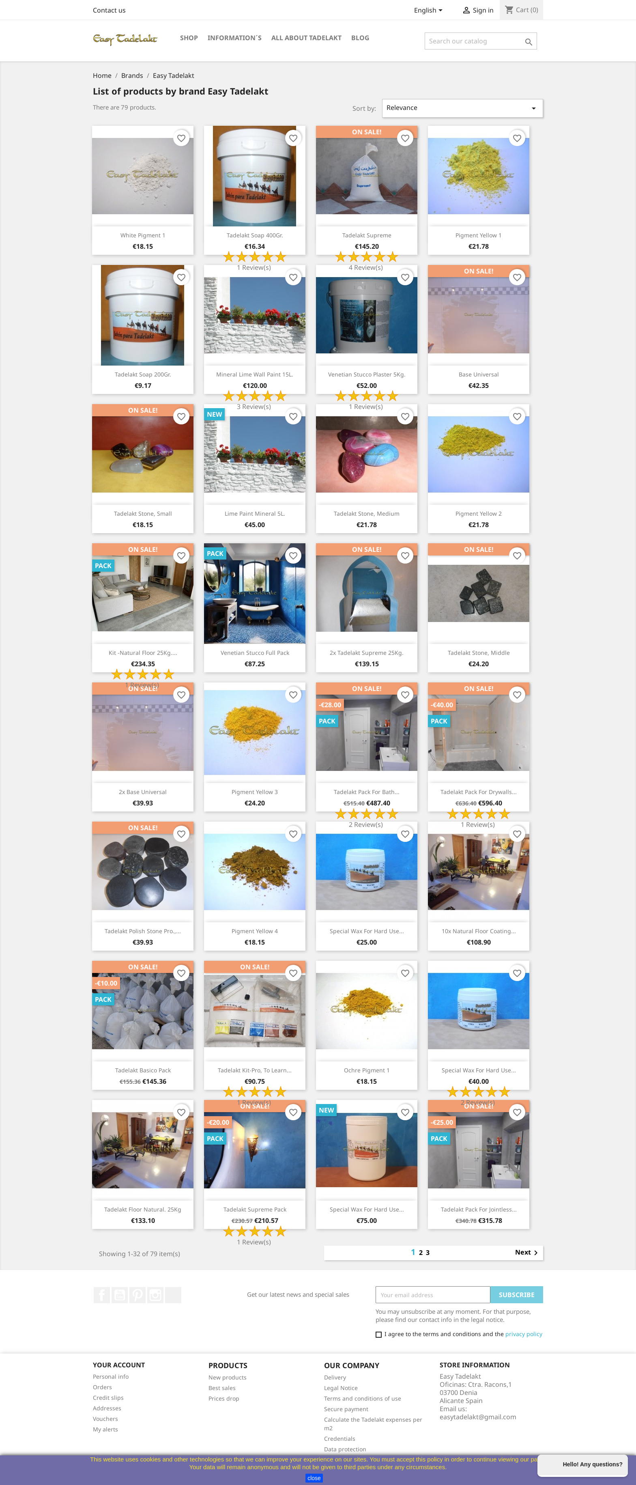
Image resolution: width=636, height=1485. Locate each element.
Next (528, 1253)
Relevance (463, 108)
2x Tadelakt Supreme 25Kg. (367, 652)
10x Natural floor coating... (479, 931)
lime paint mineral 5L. (255, 513)
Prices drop (223, 1398)
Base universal (479, 374)
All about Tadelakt (306, 37)
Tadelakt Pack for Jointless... (479, 1209)
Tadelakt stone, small (143, 513)
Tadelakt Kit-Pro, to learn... (255, 1070)
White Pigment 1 (142, 235)
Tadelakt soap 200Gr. (143, 374)
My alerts (105, 1429)
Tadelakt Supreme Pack (254, 1209)
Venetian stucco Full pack (255, 652)
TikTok (173, 1295)
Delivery (335, 1377)
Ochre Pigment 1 (367, 1070)
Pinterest (137, 1295)
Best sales (222, 1388)
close (314, 1478)
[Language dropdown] (429, 11)
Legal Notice (341, 1388)
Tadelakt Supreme (366, 235)
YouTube (120, 1295)
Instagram (155, 1295)
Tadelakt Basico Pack (143, 1070)
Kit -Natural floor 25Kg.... (143, 652)
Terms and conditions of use (362, 1398)
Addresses (107, 1408)
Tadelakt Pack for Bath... (367, 792)
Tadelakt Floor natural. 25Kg (142, 1209)
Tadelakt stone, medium (367, 513)
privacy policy (523, 1334)
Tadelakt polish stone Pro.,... (143, 931)
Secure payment (346, 1409)
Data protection (345, 1449)
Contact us (109, 10)
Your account (119, 1364)
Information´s (235, 37)
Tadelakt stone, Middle (479, 652)
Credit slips (108, 1397)
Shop (189, 37)
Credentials (339, 1438)
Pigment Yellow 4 (255, 931)
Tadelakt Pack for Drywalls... (478, 792)
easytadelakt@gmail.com (478, 1416)
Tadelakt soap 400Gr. (255, 235)
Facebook (102, 1295)
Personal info (111, 1376)
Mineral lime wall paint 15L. (254, 374)
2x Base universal (143, 792)
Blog (360, 37)
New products (227, 1377)
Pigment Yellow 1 (479, 235)
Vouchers (105, 1419)
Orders (102, 1387)
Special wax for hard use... (367, 931)
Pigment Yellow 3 (255, 792)
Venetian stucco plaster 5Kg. (367, 374)
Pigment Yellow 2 (479, 513)
